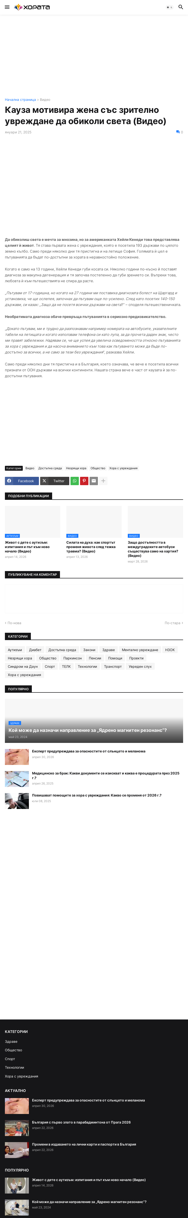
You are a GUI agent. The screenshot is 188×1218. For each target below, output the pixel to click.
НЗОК (170, 650)
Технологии (87, 666)
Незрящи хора (76, 468)
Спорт (50, 666)
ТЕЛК (66, 666)
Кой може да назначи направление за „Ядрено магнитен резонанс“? (89, 1202)
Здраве (108, 650)
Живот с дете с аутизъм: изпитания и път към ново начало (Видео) (27, 546)
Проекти (136, 658)
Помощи (115, 658)
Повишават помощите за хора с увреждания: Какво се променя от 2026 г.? (97, 795)
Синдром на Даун (23, 666)
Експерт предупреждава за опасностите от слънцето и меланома (88, 751)
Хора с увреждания (123, 468)
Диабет (35, 650)
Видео (45, 100)
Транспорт (113, 666)
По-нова (14, 623)
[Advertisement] (94, 56)
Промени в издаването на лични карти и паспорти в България (84, 1144)
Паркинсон (72, 658)
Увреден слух (140, 666)
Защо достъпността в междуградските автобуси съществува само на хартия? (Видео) (153, 549)
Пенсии (95, 658)
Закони (89, 650)
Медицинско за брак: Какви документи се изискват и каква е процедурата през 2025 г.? (105, 775)
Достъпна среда (50, 468)
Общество (98, 468)
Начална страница (20, 100)
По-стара (172, 623)
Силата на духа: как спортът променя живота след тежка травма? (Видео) (91, 546)
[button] (6, 7)
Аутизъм (15, 650)
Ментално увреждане (140, 650)
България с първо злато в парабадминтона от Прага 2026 (81, 1122)
